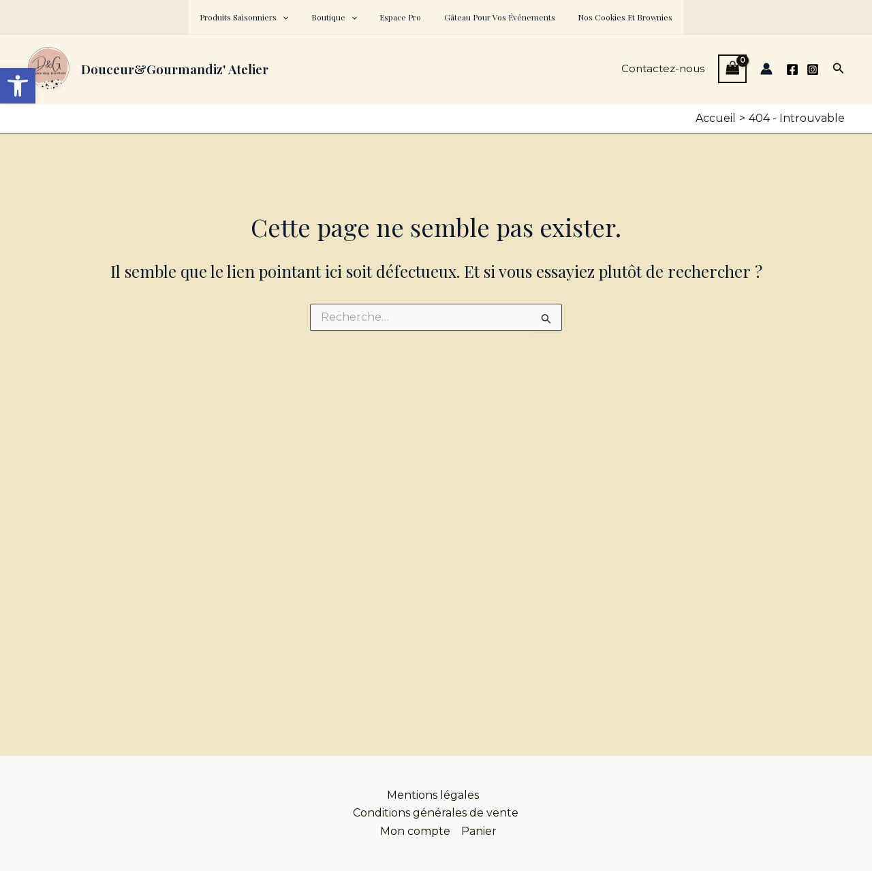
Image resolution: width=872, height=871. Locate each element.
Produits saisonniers (257, 17)
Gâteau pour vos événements (492, 17)
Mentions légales (433, 795)
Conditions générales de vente (435, 812)
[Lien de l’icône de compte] (766, 69)
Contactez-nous (662, 68)
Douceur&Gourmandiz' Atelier (174, 69)
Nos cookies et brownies (612, 17)
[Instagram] (813, 69)
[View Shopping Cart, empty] (732, 68)
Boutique (340, 17)
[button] (295, 17)
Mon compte (415, 831)
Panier (479, 831)
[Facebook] (792, 69)
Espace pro (400, 17)
